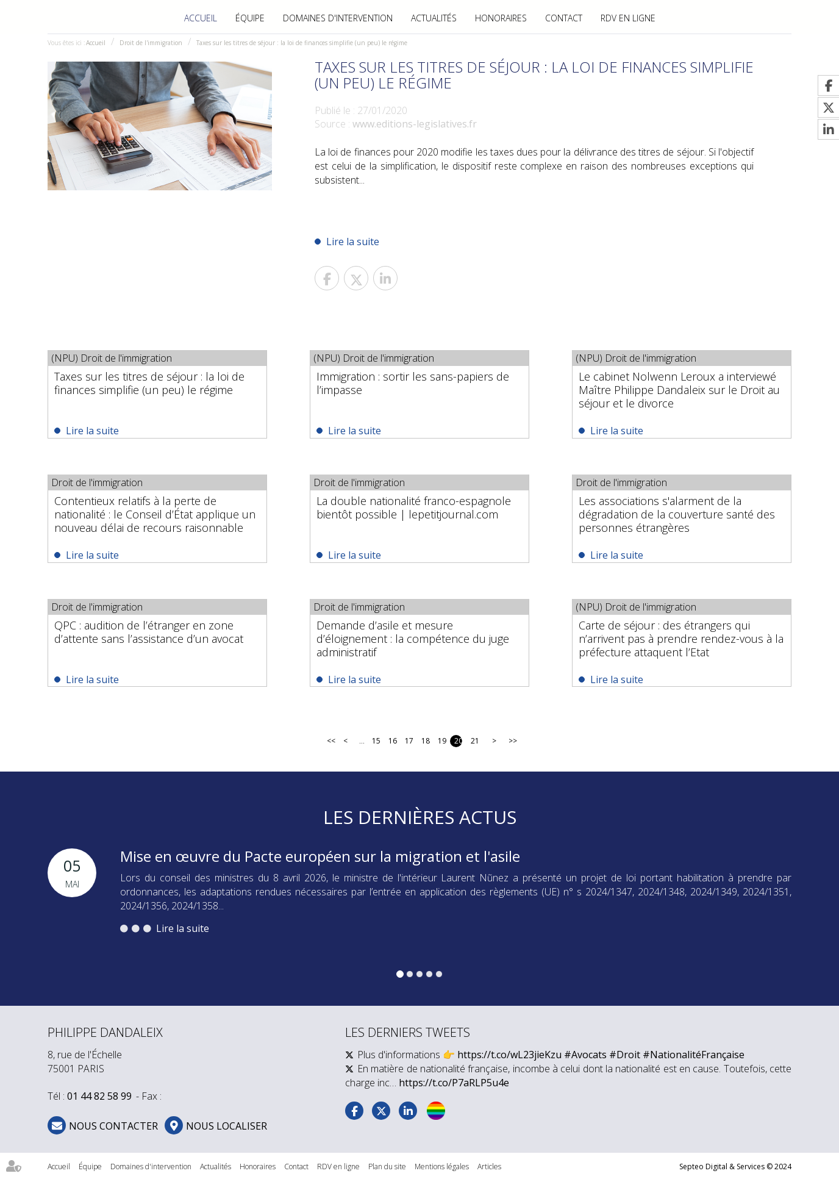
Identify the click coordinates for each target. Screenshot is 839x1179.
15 (376, 741)
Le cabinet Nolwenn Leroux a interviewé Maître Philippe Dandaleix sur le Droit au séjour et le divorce (679, 389)
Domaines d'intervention (338, 18)
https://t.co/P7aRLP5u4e (454, 1082)
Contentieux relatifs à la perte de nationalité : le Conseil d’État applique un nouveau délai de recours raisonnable (154, 514)
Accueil (200, 18)
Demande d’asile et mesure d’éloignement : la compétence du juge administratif (412, 638)
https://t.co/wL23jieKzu (509, 1054)
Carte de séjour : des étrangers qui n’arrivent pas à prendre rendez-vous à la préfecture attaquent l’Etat (681, 638)
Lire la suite (352, 241)
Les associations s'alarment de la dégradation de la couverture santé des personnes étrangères (677, 514)
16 (392, 741)
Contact (563, 18)
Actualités (434, 18)
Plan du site (387, 1166)
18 (425, 741)
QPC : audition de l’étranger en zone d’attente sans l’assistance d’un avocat (148, 632)
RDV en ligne (628, 18)
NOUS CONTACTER (113, 1126)
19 (442, 741)
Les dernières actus (419, 817)
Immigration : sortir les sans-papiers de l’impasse (412, 383)
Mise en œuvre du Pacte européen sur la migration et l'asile (320, 856)
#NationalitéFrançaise (693, 1054)
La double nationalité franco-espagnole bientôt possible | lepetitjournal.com (413, 507)
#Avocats (585, 1054)
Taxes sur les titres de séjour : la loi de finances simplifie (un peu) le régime (301, 42)
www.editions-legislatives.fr (414, 124)
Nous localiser (226, 1126)
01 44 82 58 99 (99, 1096)
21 (475, 741)
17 (409, 741)
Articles (489, 1166)
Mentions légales (442, 1166)
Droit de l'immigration (151, 42)
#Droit (624, 1054)
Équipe (250, 18)
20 (458, 741)
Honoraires (501, 18)
